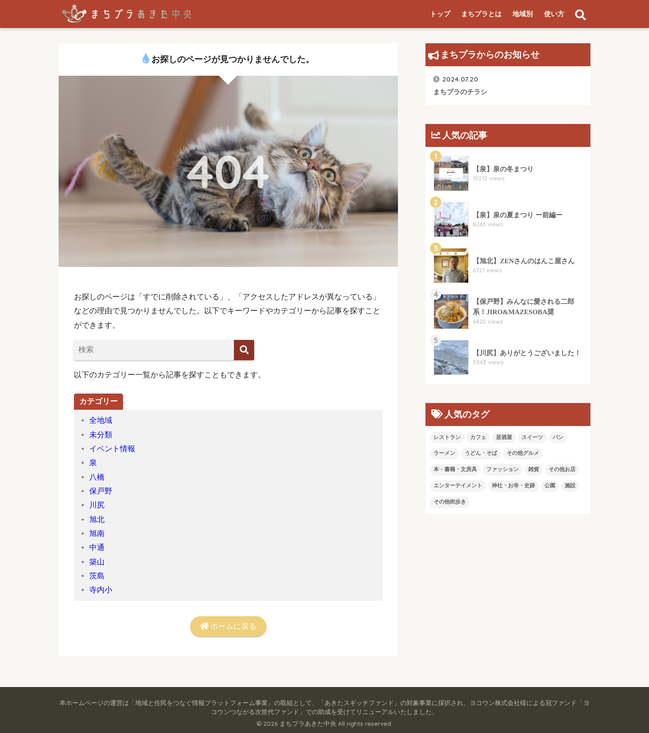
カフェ (478, 437)
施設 (570, 485)
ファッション (502, 469)
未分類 (100, 435)
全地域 (100, 420)
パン (558, 437)
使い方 (554, 14)
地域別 (522, 14)
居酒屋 (504, 437)
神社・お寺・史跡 (513, 485)
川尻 (97, 505)
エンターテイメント (458, 485)
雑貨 (533, 469)
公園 (549, 485)
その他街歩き (450, 502)
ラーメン (444, 453)
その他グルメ (523, 453)
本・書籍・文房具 (455, 469)
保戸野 (100, 491)
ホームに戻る (228, 626)
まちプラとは (481, 14)
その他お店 (562, 469)
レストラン (447, 437)
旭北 (97, 519)
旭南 (97, 533)
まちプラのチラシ (460, 85)
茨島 (97, 576)
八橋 (97, 477)
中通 (97, 547)
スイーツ (532, 437)
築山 (97, 562)
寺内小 (100, 590)
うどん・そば (481, 453)
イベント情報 (112, 448)
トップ (440, 14)
